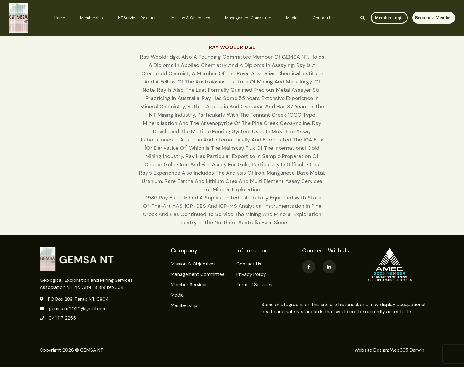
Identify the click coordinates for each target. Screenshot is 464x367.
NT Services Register (137, 17)
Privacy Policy (251, 274)
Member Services (189, 284)
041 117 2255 (62, 318)
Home (59, 17)
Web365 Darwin (407, 350)
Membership (91, 17)
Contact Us (323, 17)
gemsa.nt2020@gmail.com (78, 308)
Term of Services (254, 284)
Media (291, 17)
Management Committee (248, 17)
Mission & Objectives (190, 17)
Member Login (389, 17)
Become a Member (433, 17)
